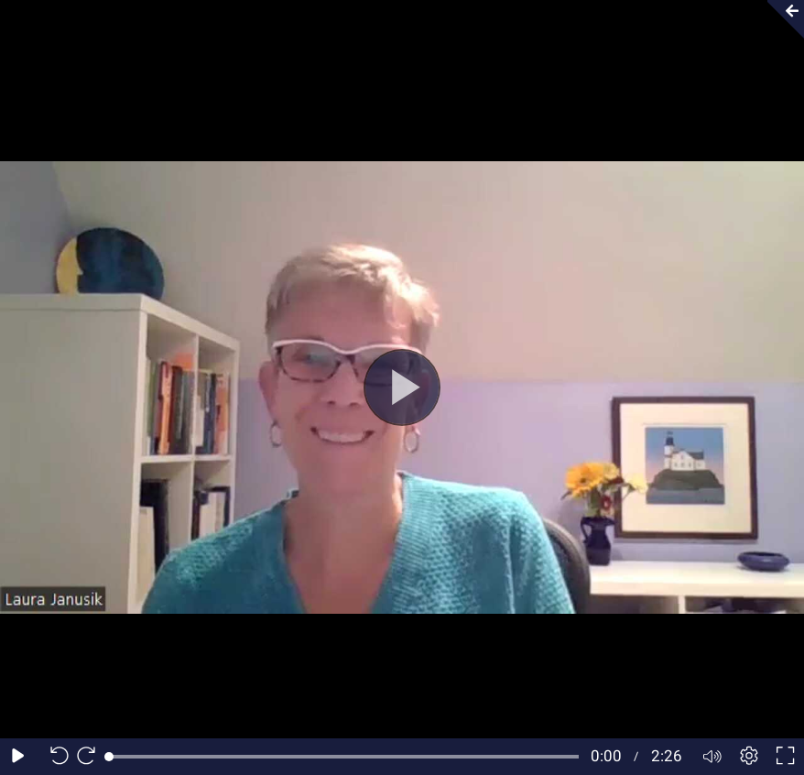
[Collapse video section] (780, 19)
